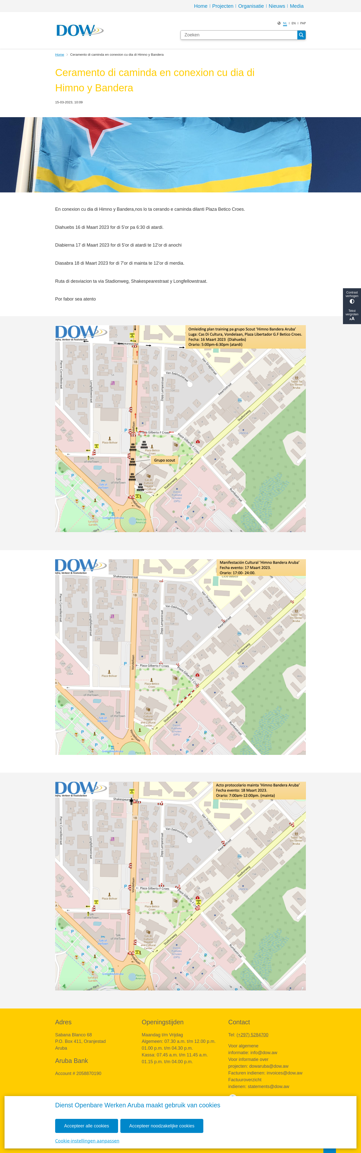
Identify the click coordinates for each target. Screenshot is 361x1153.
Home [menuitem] (201, 6)
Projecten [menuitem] (223, 6)
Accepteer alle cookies (86, 1125)
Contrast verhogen (352, 297)
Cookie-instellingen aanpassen (87, 1140)
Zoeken (301, 35)
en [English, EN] (294, 23)
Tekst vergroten (352, 315)
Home (59, 54)
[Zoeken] (239, 35)
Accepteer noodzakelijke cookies (162, 1125)
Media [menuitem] (297, 6)
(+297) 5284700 (252, 1034)
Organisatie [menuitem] (251, 6)
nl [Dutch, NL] (285, 23)
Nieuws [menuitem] (277, 6)
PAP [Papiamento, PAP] (303, 23)
